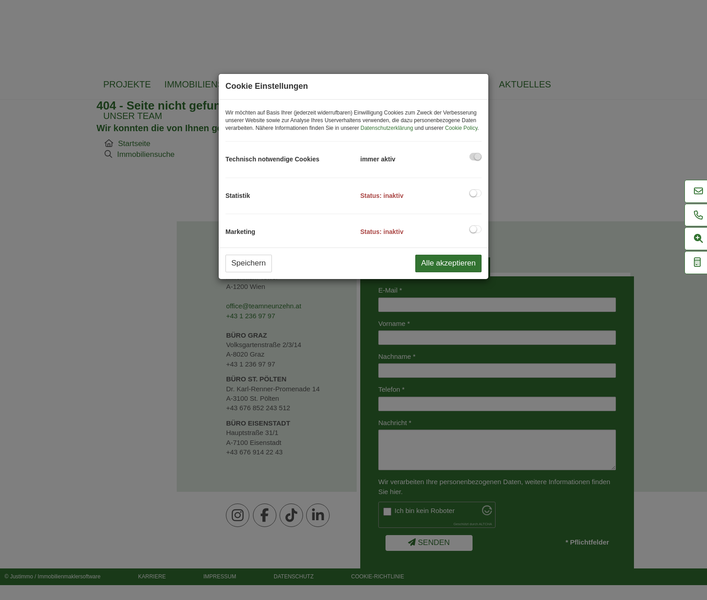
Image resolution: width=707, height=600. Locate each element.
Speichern (248, 263)
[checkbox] (475, 156)
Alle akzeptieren (448, 263)
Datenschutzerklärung (387, 128)
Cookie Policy (461, 128)
